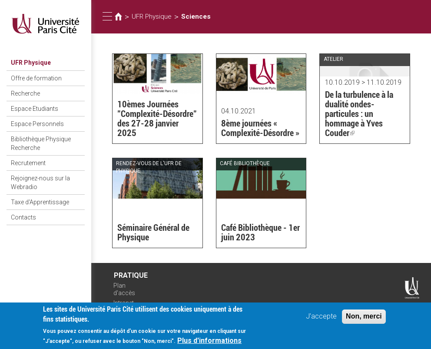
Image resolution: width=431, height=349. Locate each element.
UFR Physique (31, 62)
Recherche (25, 93)
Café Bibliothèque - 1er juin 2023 (260, 233)
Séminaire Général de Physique (153, 233)
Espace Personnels (37, 123)
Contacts (23, 217)
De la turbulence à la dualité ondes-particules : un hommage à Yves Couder (359, 114)
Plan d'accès (124, 289)
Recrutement (28, 163)
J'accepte (321, 319)
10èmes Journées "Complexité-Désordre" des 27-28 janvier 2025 (157, 118)
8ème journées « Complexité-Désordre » (260, 128)
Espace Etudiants (34, 108)
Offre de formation (36, 78)
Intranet (123, 302)
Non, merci (364, 319)
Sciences (196, 16)
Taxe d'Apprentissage (40, 202)
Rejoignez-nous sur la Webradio (40, 182)
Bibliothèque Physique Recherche (41, 143)
